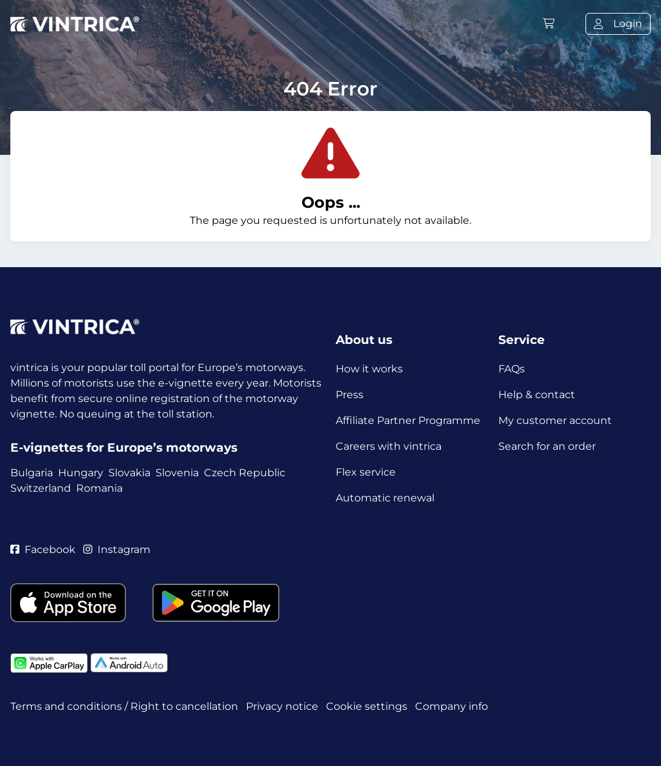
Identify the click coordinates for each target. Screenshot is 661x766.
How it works (369, 369)
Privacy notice (282, 706)
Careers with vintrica (389, 446)
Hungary (80, 473)
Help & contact (536, 394)
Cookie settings (366, 706)
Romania (99, 488)
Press (349, 394)
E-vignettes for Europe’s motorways (124, 447)
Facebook (43, 549)
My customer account (555, 420)
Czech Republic (244, 473)
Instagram (116, 549)
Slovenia (177, 473)
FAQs (511, 369)
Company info (451, 706)
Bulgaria (31, 473)
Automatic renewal (385, 498)
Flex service (366, 472)
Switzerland (40, 488)
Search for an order (547, 446)
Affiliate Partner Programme (408, 420)
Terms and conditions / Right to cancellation (124, 706)
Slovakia (129, 473)
